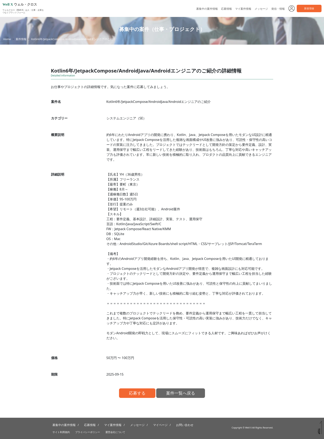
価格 (54, 358)
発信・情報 (278, 9)
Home (7, 39)
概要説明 (57, 134)
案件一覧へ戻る (180, 393)
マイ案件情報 (243, 9)
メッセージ (261, 9)
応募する (137, 393)
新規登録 (309, 8)
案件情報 (21, 39)
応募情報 (226, 9)
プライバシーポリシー (87, 432)
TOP (319, 431)
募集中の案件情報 (207, 9)
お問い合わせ (184, 425)
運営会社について (115, 432)
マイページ (160, 425)
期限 (54, 374)
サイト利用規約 (61, 432)
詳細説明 (57, 174)
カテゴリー (59, 118)
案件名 (56, 101)
